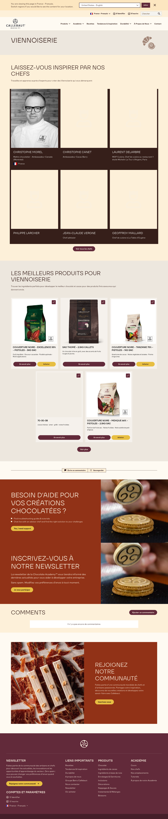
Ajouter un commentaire (143, 612)
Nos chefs (135, 769)
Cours (133, 765)
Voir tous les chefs (84, 249)
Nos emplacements (139, 773)
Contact (157, 24)
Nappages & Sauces (107, 788)
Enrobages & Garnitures (109, 776)
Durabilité (70, 773)
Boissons (102, 795)
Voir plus (84, 449)
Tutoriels (135, 776)
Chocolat (102, 765)
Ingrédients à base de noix (110, 773)
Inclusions (102, 780)
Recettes (90, 24)
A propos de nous (73, 776)
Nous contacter (72, 784)
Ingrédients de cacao (107, 769)
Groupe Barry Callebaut (76, 780)
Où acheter (70, 792)
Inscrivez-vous (104, 702)
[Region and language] (109, 5)
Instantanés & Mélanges (109, 792)
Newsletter (70, 788)
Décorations (103, 784)
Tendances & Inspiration (107, 24)
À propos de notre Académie (144, 780)
